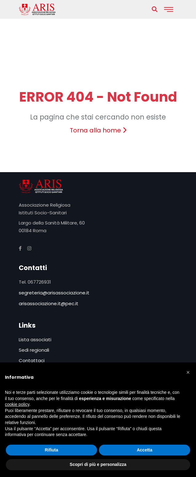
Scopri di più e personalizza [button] (98, 464)
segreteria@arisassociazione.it (54, 292)
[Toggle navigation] (168, 9)
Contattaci (32, 360)
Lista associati (35, 339)
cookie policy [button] (17, 404)
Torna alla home (98, 130)
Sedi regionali (34, 350)
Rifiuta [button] (51, 449)
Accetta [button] (144, 449)
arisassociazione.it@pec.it (48, 303)
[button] (188, 372)
